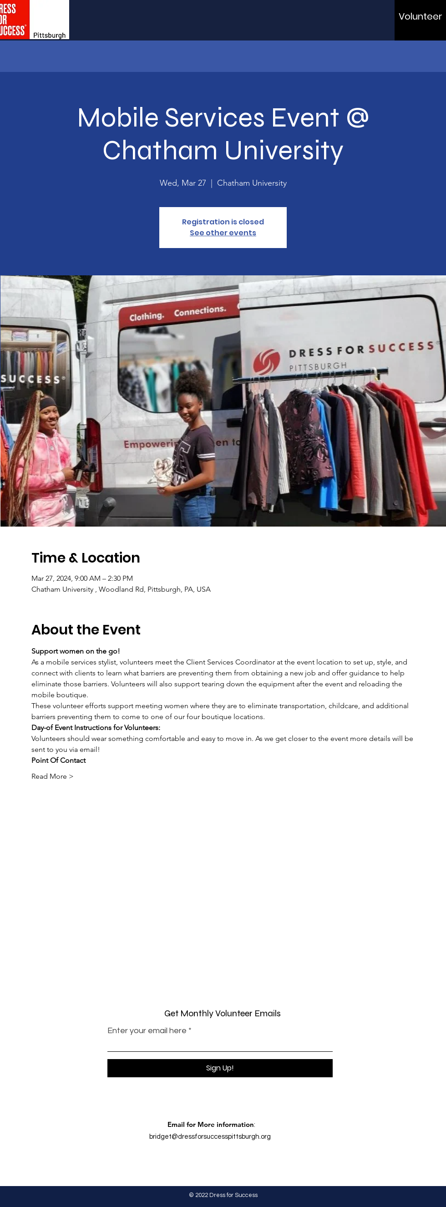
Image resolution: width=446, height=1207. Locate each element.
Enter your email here (147, 1031)
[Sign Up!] (220, 1068)
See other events (223, 233)
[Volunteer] (420, 16)
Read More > (52, 776)
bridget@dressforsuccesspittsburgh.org (210, 1136)
